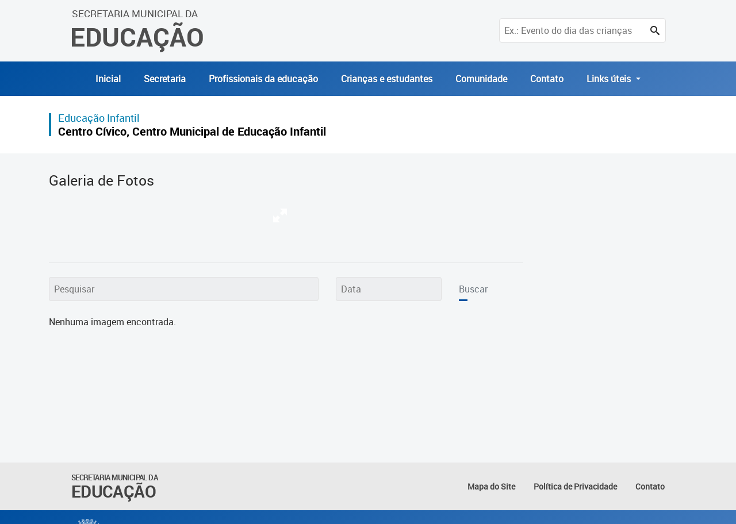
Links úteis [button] (609, 78)
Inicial (108, 78)
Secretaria (165, 78)
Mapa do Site (491, 486)
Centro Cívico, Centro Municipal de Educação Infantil (192, 131)
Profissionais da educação (263, 78)
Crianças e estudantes (386, 78)
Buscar (473, 289)
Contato (547, 78)
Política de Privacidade (575, 486)
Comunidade (481, 78)
